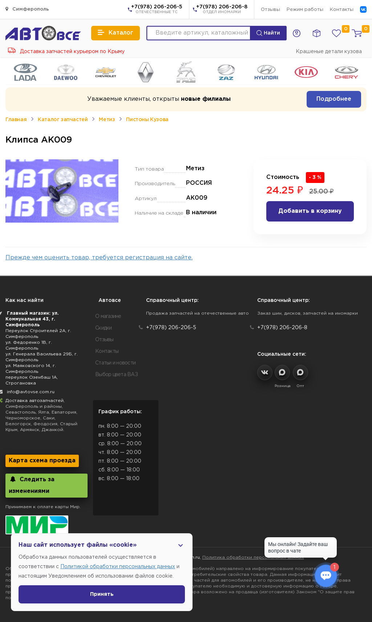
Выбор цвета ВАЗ (116, 374)
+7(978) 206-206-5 (156, 10)
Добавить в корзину (310, 211)
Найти (268, 33)
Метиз (107, 119)
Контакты (341, 10)
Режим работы (305, 10)
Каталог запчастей (63, 119)
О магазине (108, 316)
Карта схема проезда (42, 460)
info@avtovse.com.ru (30, 392)
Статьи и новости (115, 363)
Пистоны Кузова (147, 119)
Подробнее (333, 99)
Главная (16, 119)
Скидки (103, 328)
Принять (102, 594)
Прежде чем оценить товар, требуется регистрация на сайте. (99, 257)
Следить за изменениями (31, 485)
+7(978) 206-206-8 (221, 10)
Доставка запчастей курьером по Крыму (66, 51)
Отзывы (270, 10)
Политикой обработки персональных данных (117, 567)
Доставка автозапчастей (34, 401)
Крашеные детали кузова (329, 51)
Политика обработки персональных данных (253, 557)
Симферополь (27, 9)
